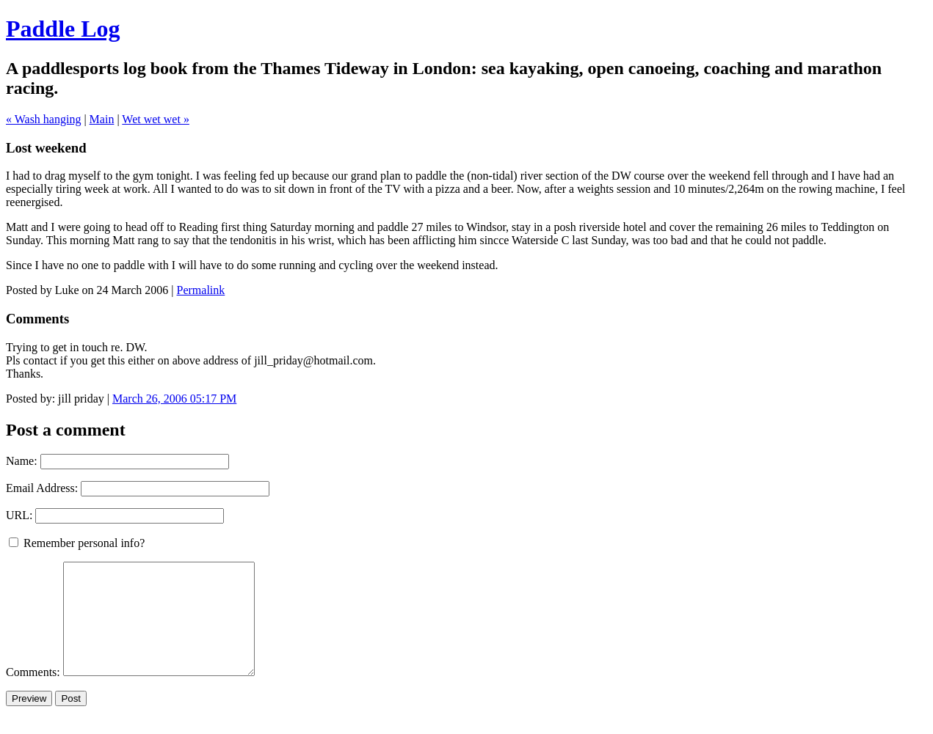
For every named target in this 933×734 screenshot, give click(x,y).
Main (102, 119)
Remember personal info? (77, 543)
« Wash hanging (43, 119)
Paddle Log (63, 28)
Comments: (34, 694)
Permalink (201, 290)
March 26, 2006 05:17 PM (174, 398)
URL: (19, 515)
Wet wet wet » (155, 119)
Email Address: (42, 488)
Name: (21, 461)
